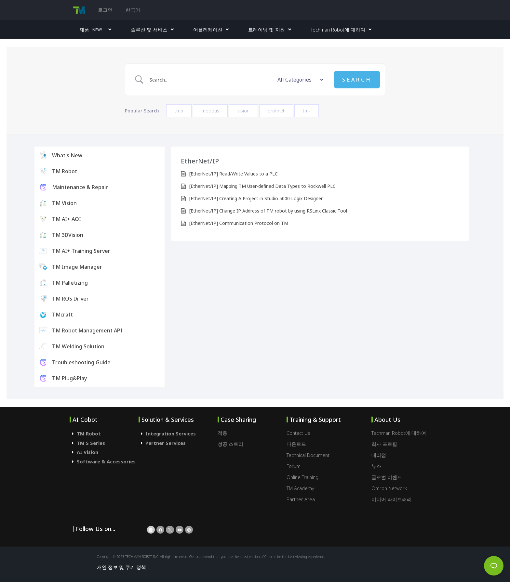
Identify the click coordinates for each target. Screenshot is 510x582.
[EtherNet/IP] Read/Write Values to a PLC (233, 174)
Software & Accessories (106, 461)
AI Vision (87, 452)
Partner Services (165, 443)
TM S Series (91, 443)
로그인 (105, 9)
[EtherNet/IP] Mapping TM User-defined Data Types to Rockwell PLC (262, 186)
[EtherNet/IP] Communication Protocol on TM (238, 223)
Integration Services (170, 433)
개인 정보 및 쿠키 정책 (121, 567)
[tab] (104, 433)
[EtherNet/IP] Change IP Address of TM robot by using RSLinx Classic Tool (268, 211)
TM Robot (89, 433)
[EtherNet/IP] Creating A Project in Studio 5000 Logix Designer (256, 198)
